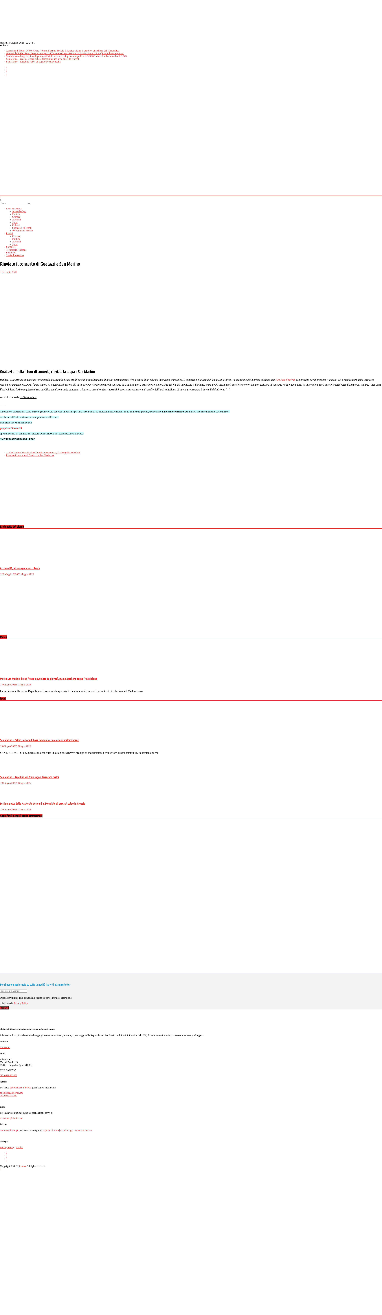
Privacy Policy (21, 1003)
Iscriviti (4, 1008)
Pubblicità (11, 252)
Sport (15, 222)
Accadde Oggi (19, 211)
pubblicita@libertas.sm (11, 1093)
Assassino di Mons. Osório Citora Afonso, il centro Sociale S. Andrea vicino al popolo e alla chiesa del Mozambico (62, 50)
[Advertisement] (28, 493)
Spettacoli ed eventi (21, 228)
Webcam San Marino (22, 230)
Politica (16, 214)
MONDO (10, 247)
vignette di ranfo (50, 1130)
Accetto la (7, 1003)
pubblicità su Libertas (20, 1087)
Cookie (19, 1147)
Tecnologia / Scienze (16, 250)
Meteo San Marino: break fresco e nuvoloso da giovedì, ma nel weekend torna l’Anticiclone (48, 678)
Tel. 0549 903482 (8, 1075)
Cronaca (16, 217)
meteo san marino (83, 1130)
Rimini (9, 233)
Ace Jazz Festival (285, 379)
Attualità (16, 219)
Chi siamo (5, 1047)
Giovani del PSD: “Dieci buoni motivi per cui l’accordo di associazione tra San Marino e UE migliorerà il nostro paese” (65, 53)
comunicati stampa (9, 1130)
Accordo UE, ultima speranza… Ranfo (20, 568)
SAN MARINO (14, 208)
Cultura (16, 225)
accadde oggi (66, 1130)
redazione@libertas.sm (11, 1118)
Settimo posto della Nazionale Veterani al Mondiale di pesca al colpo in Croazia (42, 803)
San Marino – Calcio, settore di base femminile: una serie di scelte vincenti (42, 59)
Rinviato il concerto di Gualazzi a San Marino (30, 455)
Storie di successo (15, 255)
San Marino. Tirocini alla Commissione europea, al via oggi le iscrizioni (43, 452)
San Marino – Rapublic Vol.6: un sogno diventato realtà (33, 61)
